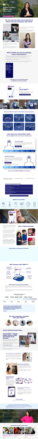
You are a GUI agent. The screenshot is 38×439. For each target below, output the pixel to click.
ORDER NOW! (18, 146)
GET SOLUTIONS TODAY (8, 16)
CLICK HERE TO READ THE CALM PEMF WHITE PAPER (19, 195)
